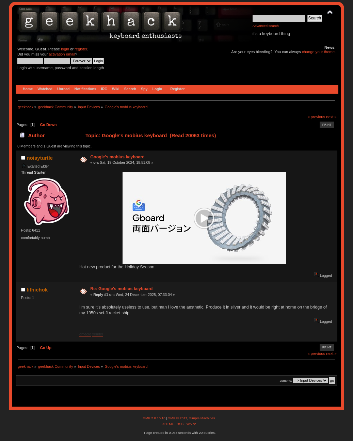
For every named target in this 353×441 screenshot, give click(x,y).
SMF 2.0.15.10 (154, 418)
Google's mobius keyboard (117, 157)
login (65, 49)
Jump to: (285, 380)
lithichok (37, 290)
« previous (316, 117)
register (81, 49)
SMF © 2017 (177, 418)
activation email (62, 54)
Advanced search (266, 26)
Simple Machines (202, 418)
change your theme (318, 52)
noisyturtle (40, 158)
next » (331, 117)
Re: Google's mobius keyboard (121, 288)
